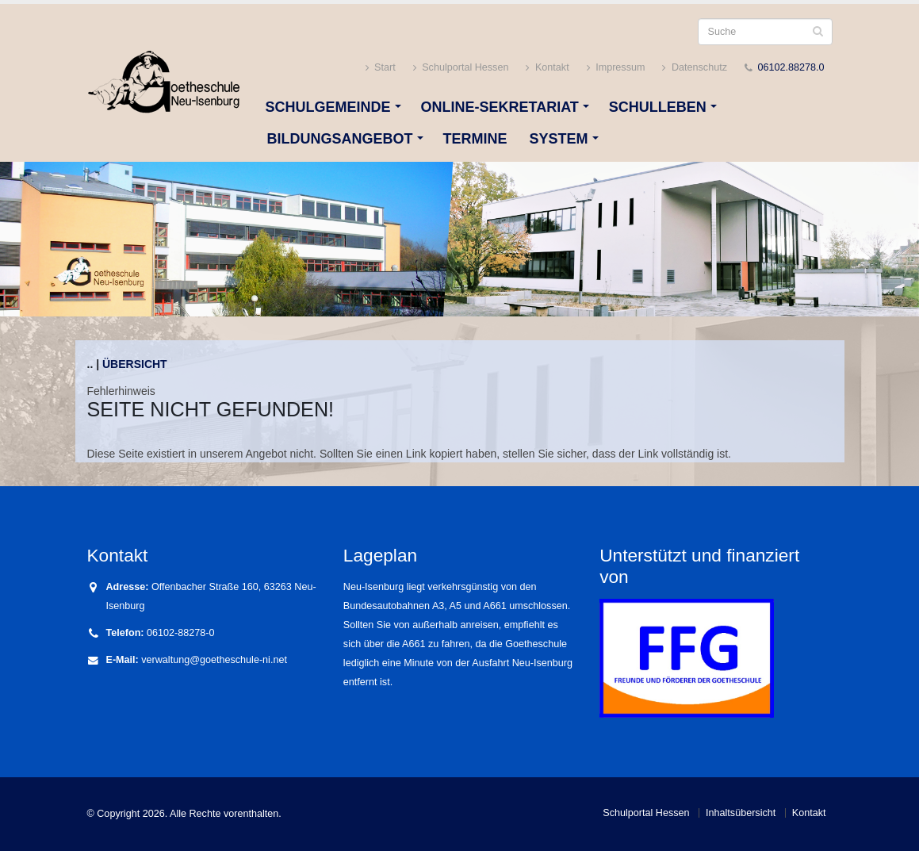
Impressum (616, 68)
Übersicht (134, 364)
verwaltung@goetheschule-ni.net (214, 659)
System (559, 139)
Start (381, 68)
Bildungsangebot (340, 139)
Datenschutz (694, 68)
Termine (475, 139)
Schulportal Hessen (461, 68)
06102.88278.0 (790, 67)
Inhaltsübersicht (740, 812)
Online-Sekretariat (500, 107)
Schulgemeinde (328, 107)
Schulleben (657, 107)
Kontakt (547, 68)
